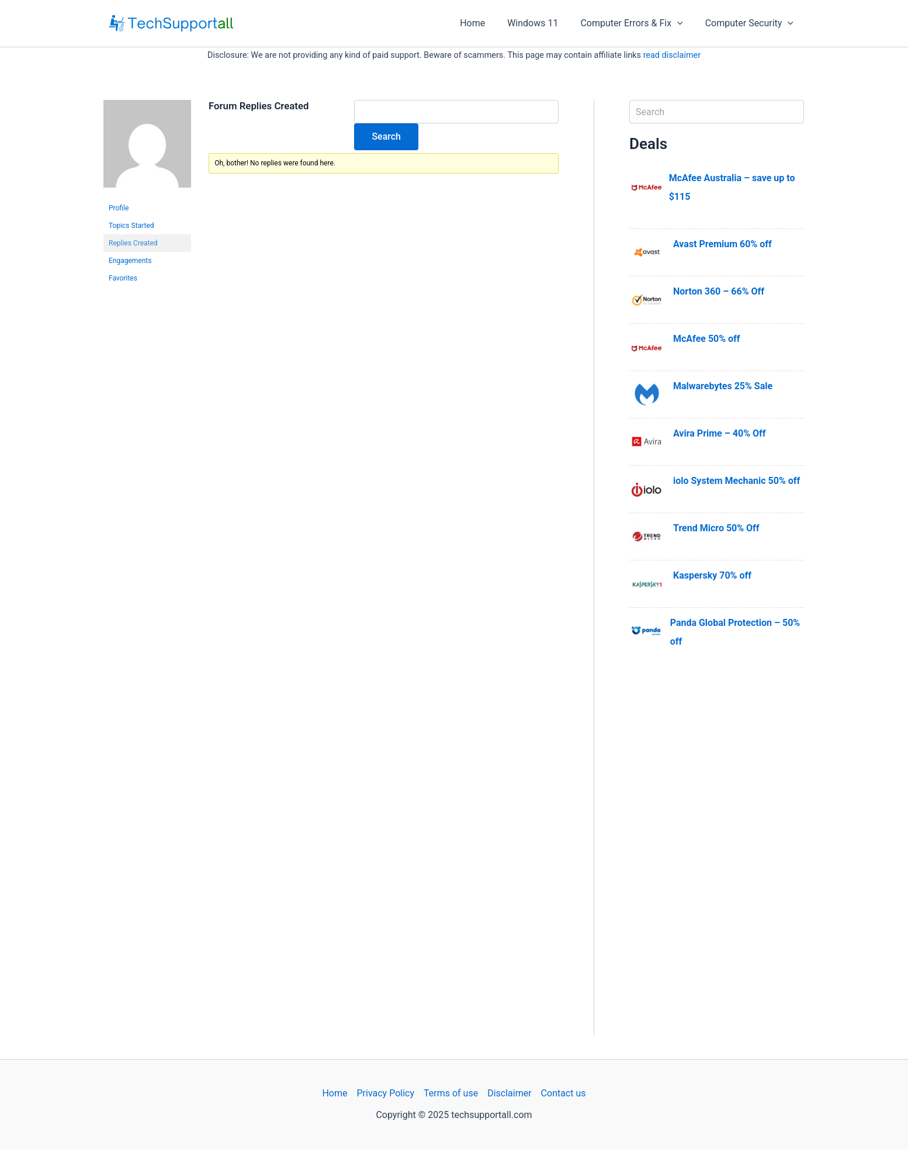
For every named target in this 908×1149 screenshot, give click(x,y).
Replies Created (133, 243)
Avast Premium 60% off (722, 244)
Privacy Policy (385, 1093)
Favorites (123, 278)
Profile (119, 208)
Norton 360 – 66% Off (718, 291)
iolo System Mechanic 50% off (736, 480)
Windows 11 (541, 23)
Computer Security (751, 23)
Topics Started (131, 226)
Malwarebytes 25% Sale (722, 386)
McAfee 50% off (706, 338)
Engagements (130, 261)
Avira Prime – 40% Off (719, 433)
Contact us (563, 1093)
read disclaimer (672, 55)
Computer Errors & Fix (636, 23)
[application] (682, 23)
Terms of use (451, 1093)
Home (484, 23)
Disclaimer (509, 1093)
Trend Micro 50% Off (716, 528)
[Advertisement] (716, 860)
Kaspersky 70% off (712, 575)
